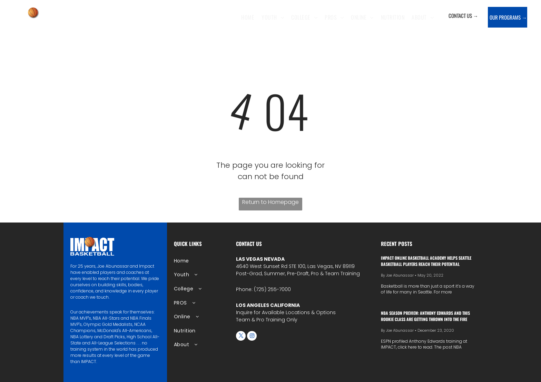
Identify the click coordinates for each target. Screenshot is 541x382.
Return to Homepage (270, 202)
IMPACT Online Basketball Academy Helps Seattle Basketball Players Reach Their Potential (426, 261)
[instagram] (252, 336)
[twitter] (241, 336)
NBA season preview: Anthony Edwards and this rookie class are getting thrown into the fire (425, 316)
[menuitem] (249, 17)
